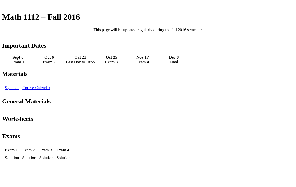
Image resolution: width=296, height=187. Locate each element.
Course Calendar (36, 87)
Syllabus (12, 87)
